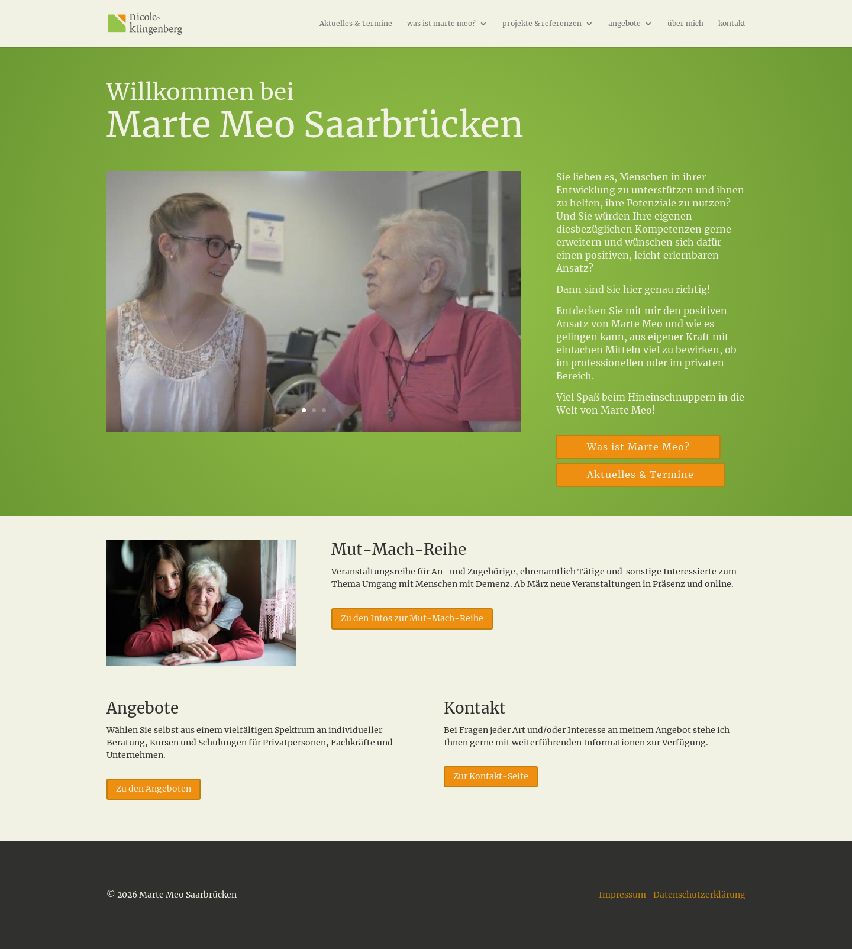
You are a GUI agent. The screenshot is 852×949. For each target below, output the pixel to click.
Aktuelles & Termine (356, 24)
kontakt (732, 24)
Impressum (622, 894)
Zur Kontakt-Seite (490, 776)
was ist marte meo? (441, 24)
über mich (685, 24)
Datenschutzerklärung (699, 894)
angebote (624, 24)
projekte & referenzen (542, 24)
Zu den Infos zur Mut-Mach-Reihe (412, 618)
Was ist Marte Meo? (638, 447)
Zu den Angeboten (153, 788)
